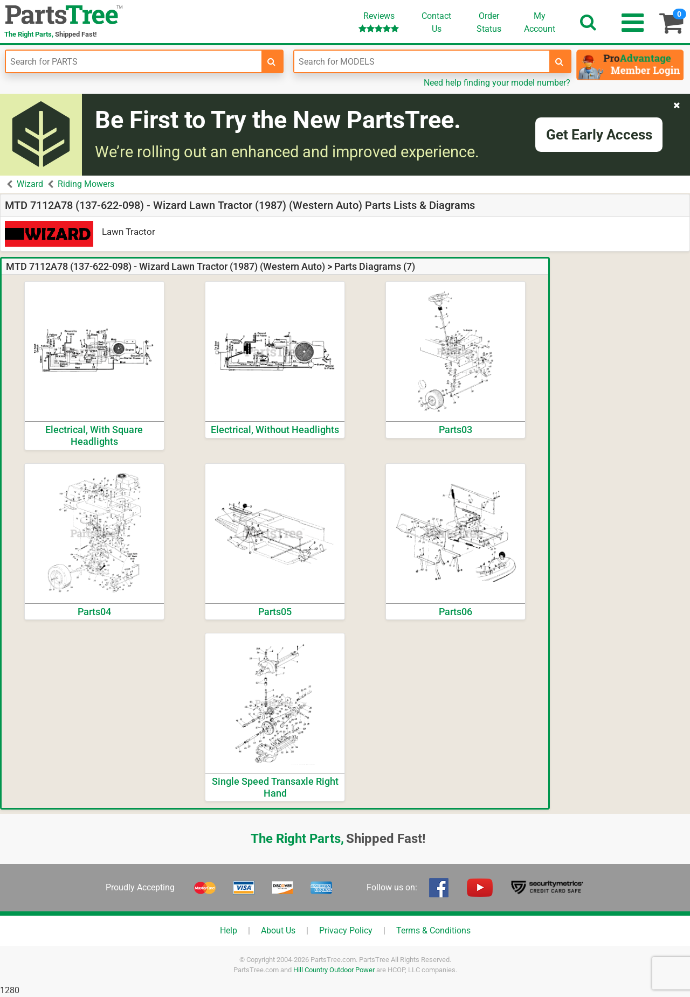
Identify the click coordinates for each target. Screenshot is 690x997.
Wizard (30, 184)
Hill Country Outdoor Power (334, 970)
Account (539, 22)
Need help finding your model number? (497, 83)
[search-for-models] (559, 61)
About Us (278, 930)
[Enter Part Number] (133, 61)
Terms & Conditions (433, 930)
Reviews (378, 22)
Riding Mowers (86, 184)
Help (228, 930)
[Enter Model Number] (422, 61)
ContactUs (436, 22)
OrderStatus (489, 22)
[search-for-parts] (271, 61)
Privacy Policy (345, 930)
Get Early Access (599, 135)
